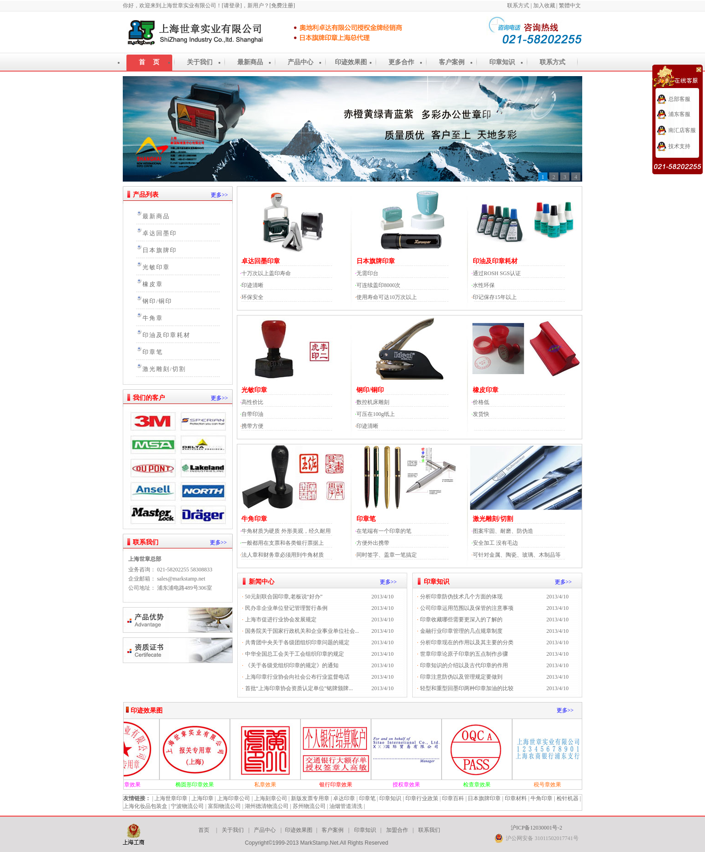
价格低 (481, 402)
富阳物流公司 (224, 806)
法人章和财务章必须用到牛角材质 (282, 555)
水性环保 (484, 285)
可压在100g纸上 (375, 414)
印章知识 (502, 62)
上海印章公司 (233, 798)
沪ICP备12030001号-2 (537, 827)
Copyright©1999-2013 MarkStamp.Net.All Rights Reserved (316, 843)
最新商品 (250, 62)
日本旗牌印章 (375, 261)
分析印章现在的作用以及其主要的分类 (467, 642)
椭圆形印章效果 (202, 784)
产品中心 (300, 62)
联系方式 (518, 5)
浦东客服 (679, 114)
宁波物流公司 (187, 806)
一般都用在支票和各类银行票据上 (282, 543)
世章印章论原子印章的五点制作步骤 (464, 654)
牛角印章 (254, 518)
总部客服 (679, 99)
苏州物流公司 (309, 806)
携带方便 (252, 426)
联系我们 (145, 542)
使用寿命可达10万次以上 (386, 297)
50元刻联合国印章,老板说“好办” (284, 596)
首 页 (149, 62)
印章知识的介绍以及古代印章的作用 (464, 665)
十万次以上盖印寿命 (266, 273)
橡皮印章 (485, 390)
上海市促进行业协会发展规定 (281, 619)
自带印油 (252, 414)
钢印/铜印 (157, 301)
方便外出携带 (372, 543)
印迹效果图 (351, 62)
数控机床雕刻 (372, 402)
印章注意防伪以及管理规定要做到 (461, 677)
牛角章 (152, 318)
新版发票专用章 (310, 798)
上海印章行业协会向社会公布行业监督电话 (297, 677)
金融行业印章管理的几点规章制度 (461, 631)
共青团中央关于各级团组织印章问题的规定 (297, 642)
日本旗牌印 (159, 250)
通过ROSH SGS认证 (497, 273)
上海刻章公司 (270, 798)
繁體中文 (570, 5)
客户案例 (452, 62)
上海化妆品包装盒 (145, 806)
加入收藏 (544, 5)
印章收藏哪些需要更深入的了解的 (461, 619)
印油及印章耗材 (166, 335)
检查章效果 (484, 784)
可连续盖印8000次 (378, 285)
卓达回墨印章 (260, 261)
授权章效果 (414, 784)
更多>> (219, 195)
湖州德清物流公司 (267, 806)
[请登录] (232, 5)
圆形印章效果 (131, 784)
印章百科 (453, 798)
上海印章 (202, 798)
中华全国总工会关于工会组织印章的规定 (294, 654)
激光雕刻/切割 (164, 369)
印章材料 (516, 798)
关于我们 (200, 62)
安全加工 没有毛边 (495, 543)
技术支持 (679, 146)
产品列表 (145, 194)
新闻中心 (261, 581)
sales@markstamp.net (181, 578)
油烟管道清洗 (345, 806)
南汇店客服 (682, 130)
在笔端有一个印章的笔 (383, 531)
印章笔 (152, 352)
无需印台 (367, 273)
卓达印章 (344, 798)
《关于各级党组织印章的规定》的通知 (292, 665)
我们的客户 (149, 397)
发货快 (481, 414)
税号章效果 (555, 784)
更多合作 (401, 62)
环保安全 (252, 297)
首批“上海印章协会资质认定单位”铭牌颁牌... (299, 688)
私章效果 (273, 784)
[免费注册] (282, 5)
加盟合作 (397, 830)
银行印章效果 (343, 784)
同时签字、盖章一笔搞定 (386, 555)
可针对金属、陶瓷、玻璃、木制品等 (517, 555)
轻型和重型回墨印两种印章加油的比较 (467, 688)
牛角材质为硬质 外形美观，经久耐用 (286, 531)
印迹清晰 (252, 285)
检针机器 (568, 798)
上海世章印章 (170, 798)
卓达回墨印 (159, 233)
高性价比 (252, 402)
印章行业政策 (421, 798)
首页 (203, 830)
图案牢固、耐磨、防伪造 (503, 531)
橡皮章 (152, 284)
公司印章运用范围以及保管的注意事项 (467, 608)
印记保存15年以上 (495, 297)
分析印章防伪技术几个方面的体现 (461, 596)
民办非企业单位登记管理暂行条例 (286, 608)
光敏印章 (156, 267)
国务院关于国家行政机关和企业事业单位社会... (302, 631)
